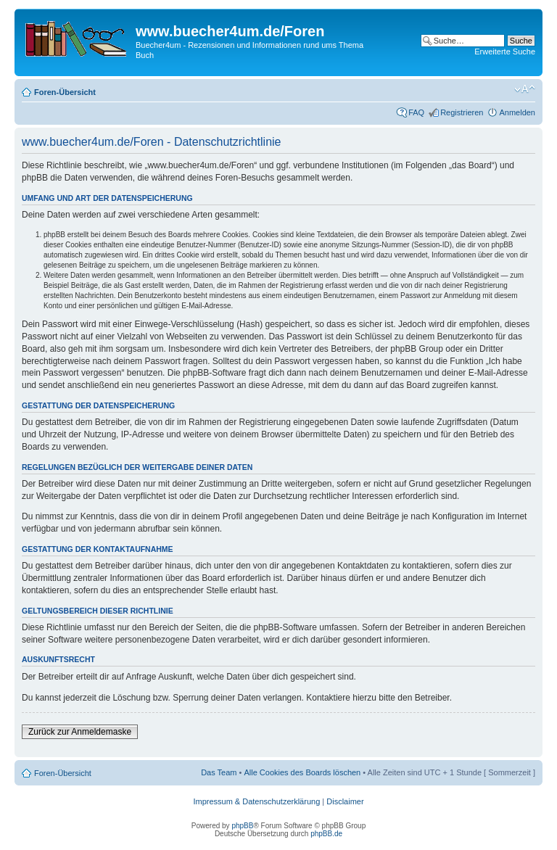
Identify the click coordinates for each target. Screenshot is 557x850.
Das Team (218, 772)
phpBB (242, 826)
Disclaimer (344, 801)
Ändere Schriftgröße (524, 89)
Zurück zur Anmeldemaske (79, 732)
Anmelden (517, 112)
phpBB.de (326, 834)
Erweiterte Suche (504, 51)
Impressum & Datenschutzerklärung (256, 801)
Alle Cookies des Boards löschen (302, 772)
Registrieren (461, 112)
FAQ (416, 112)
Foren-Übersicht (65, 92)
